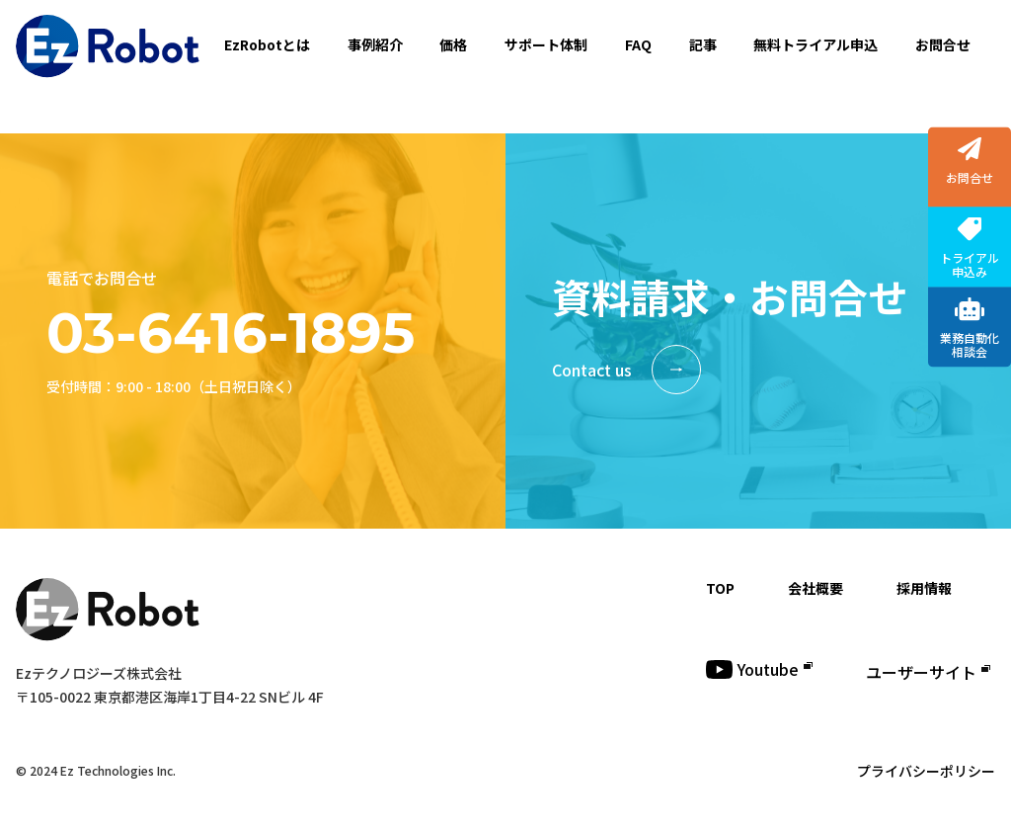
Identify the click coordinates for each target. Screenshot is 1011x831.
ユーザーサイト (928, 672)
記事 (703, 44)
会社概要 (815, 588)
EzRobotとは (267, 44)
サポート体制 (546, 44)
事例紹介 (375, 44)
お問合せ (943, 44)
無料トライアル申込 (815, 44)
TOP (720, 588)
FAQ (638, 44)
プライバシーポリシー (926, 771)
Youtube (759, 669)
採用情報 (924, 588)
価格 (453, 44)
